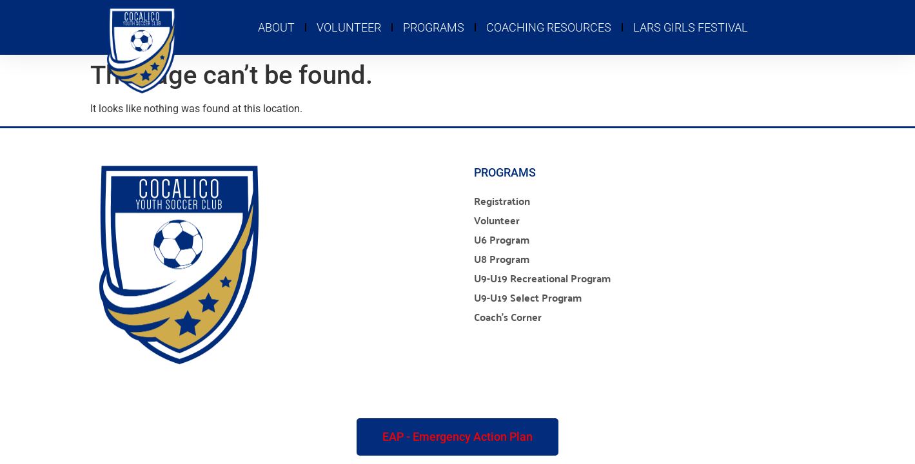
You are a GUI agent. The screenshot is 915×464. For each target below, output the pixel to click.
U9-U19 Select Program (528, 297)
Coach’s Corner (508, 316)
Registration (502, 200)
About (276, 27)
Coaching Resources (548, 27)
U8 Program (501, 258)
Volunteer (349, 27)
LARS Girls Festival (690, 27)
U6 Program (501, 239)
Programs (433, 27)
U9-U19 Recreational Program (542, 278)
